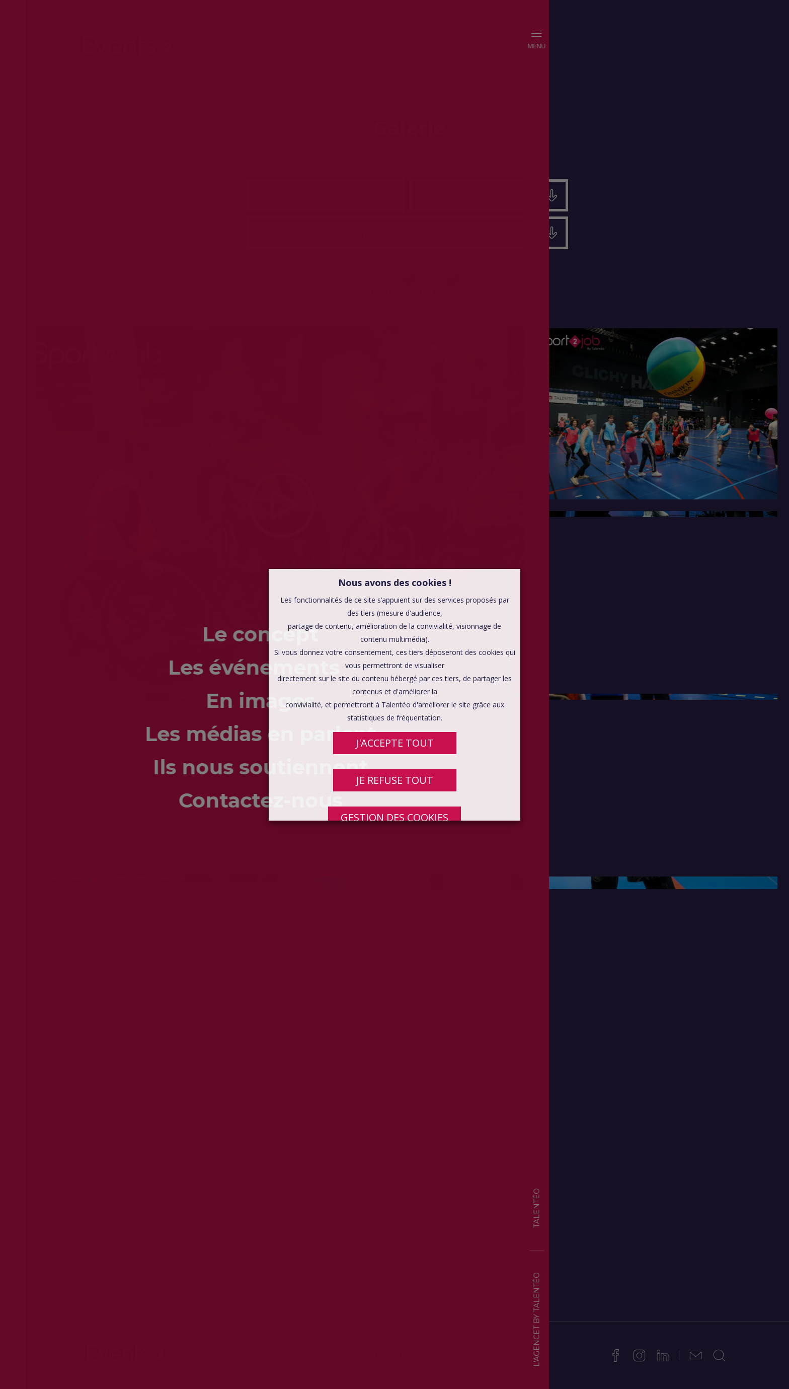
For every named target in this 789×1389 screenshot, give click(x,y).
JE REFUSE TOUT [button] (394, 780)
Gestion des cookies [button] (394, 817)
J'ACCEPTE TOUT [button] (395, 743)
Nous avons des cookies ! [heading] (394, 582)
